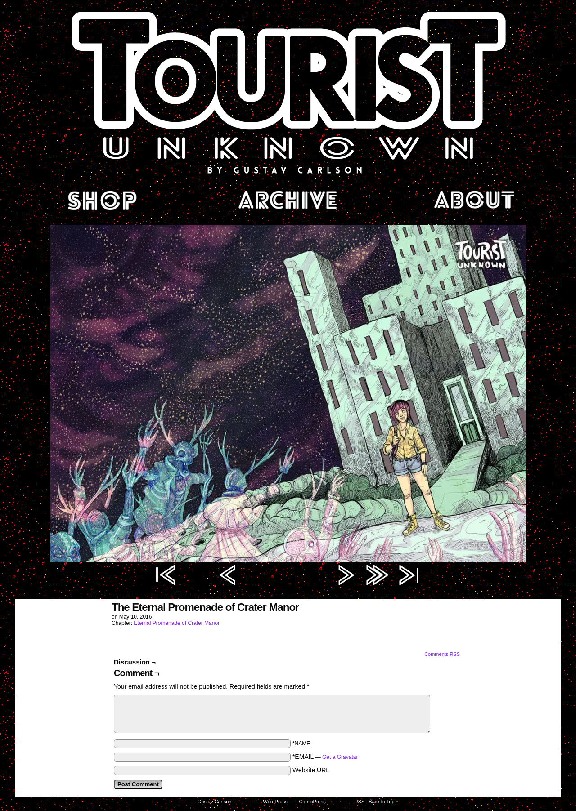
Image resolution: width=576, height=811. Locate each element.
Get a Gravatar (340, 757)
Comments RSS (442, 654)
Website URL (310, 770)
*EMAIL (325, 756)
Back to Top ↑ (383, 801)
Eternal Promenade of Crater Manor (177, 623)
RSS (360, 801)
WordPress (275, 801)
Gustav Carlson (215, 801)
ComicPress (312, 801)
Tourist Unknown (288, 91)
